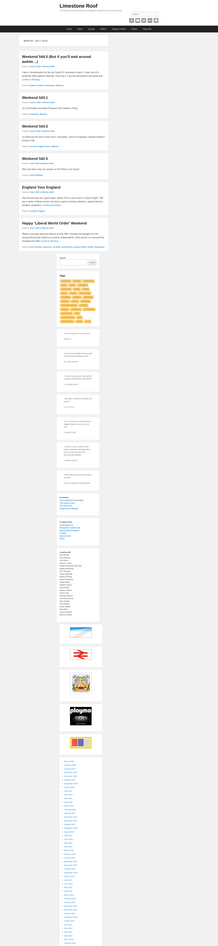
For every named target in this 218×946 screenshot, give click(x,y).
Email (156, 20)
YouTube (137, 20)
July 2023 (68, 880)
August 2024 (69, 832)
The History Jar (66, 505)
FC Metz (63, 533)
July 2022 (68, 925)
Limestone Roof (78, 6)
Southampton (49, 85)
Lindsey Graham (80, 247)
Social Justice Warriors (69, 305)
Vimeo (143, 20)
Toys (79, 317)
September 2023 (71, 873)
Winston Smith (49, 67)
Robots (86, 289)
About (80, 29)
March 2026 (69, 761)
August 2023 (69, 876)
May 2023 (68, 887)
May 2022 (68, 932)
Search (63, 258)
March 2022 (69, 939)
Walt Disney (88, 297)
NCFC (62, 538)
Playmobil (147, 29)
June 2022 (68, 928)
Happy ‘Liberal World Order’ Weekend (54, 223)
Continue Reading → (32, 79)
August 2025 (69, 787)
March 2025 (69, 806)
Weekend (59, 85)
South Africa (83, 285)
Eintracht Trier (65, 536)
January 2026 (69, 769)
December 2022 (70, 906)
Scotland (77, 281)
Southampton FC (66, 525)
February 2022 (70, 943)
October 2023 (69, 869)
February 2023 (70, 899)
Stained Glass (88, 281)
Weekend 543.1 (35, 98)
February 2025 (70, 810)
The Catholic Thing (67, 503)
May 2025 (68, 798)
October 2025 (69, 780)
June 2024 (68, 839)
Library (134, 29)
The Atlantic (65, 297)
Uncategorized (89, 309)
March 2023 (69, 895)
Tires (77, 313)
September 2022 (71, 917)
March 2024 (69, 850)
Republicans (100, 247)
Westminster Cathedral (69, 508)
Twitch (72, 285)
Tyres (88, 321)
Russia (77, 289)
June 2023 (68, 884)
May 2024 (68, 843)
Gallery (103, 29)
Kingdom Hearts (119, 29)
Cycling (91, 29)
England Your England (41, 187)
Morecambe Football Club (70, 527)
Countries (33, 146)
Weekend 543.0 (35, 126)
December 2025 (70, 772)
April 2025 (68, 802)
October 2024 (69, 824)
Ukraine (73, 293)
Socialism (65, 301)
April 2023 (68, 891)
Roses (64, 293)
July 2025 (68, 791)
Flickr (150, 20)
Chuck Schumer (35, 247)
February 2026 (70, 765)
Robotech (77, 297)
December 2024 (70, 817)
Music (48, 146)
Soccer (79, 321)
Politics (91, 247)
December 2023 (70, 862)
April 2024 (68, 847)
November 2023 (70, 865)
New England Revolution (69, 530)
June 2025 (68, 795)
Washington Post (67, 321)
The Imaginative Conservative (72, 500)
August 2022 (69, 921)
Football (40, 85)
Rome (64, 285)
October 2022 (69, 913)
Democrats (47, 247)
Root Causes (66, 289)
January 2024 (69, 858)
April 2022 (68, 936)
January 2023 (69, 902)
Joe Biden (57, 247)
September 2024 (71, 828)
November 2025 (70, 776)
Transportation (66, 313)
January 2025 (69, 813)
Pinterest (131, 20)
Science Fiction (85, 293)
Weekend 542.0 (35, 159)
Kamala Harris (67, 247)
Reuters (75, 301)
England (32, 85)
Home (69, 29)
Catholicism (34, 114)
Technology (85, 301)
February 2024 (70, 854)
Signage (64, 309)
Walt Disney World (68, 317)
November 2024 (70, 821)
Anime (32, 175)
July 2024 (68, 835)
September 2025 (71, 784)
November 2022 (70, 910)
